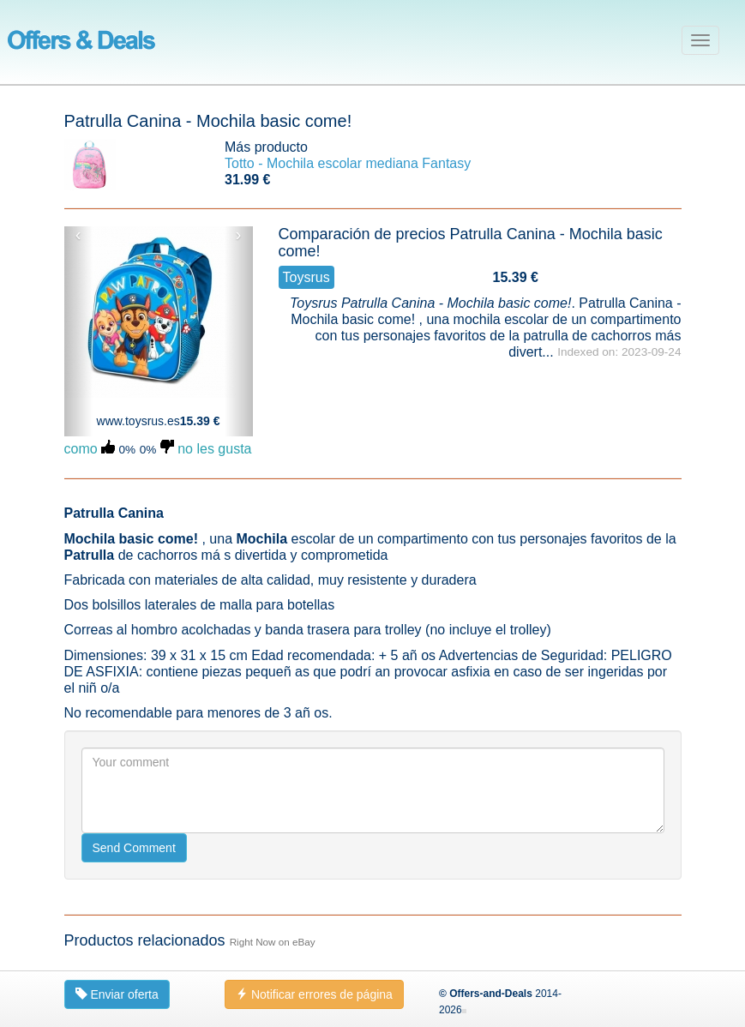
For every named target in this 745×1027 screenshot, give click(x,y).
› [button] (239, 234)
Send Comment (134, 848)
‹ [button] (78, 234)
